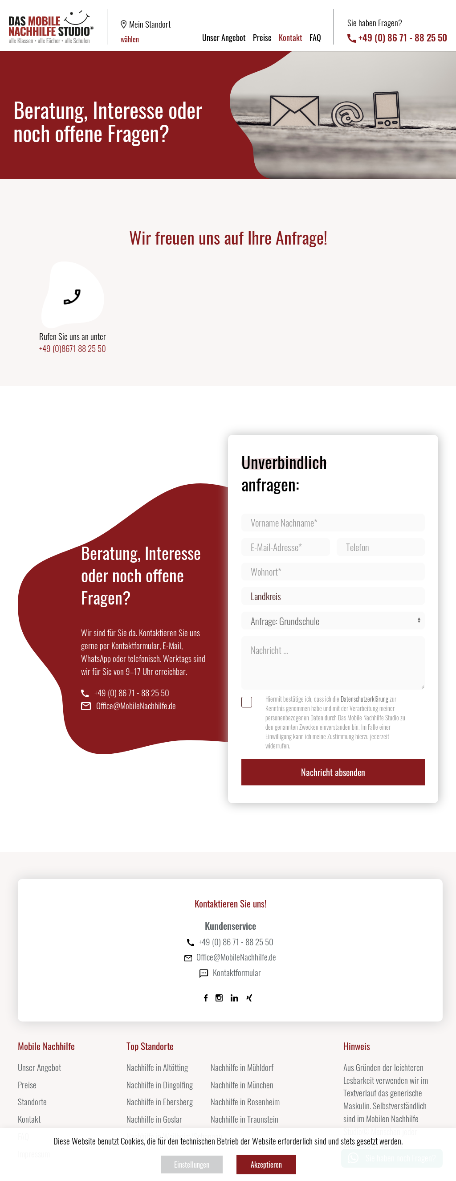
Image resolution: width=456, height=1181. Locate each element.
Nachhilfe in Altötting (157, 1067)
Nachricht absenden (333, 772)
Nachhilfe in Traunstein (244, 1118)
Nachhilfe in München (242, 1084)
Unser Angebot (224, 37)
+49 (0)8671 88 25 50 (72, 349)
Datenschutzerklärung (364, 698)
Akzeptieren (266, 1164)
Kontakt (290, 37)
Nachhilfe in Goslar (154, 1118)
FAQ (315, 37)
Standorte (32, 1101)
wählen (130, 39)
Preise (262, 37)
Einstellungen (191, 1164)
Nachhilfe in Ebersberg (159, 1101)
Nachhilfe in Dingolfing (159, 1084)
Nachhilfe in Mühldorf (242, 1067)
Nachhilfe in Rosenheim (245, 1101)
